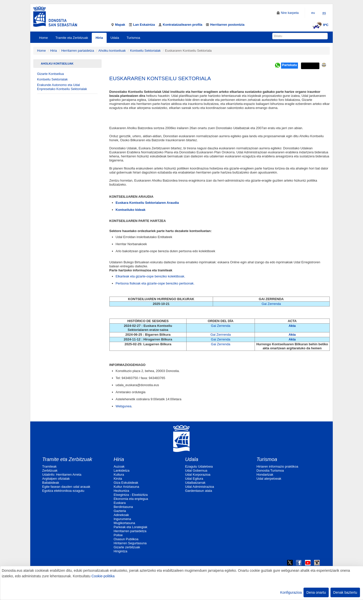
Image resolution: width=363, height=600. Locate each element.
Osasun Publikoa (126, 539)
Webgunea (124, 406)
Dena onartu (316, 592)
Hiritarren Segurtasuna (130, 543)
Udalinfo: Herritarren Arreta (61, 474)
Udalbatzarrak (195, 482)
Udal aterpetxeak (269, 478)
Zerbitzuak (49, 470)
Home (43, 38)
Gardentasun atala (198, 491)
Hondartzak (265, 474)
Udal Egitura (194, 478)
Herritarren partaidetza (77, 50)
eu (313, 13)
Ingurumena (122, 519)
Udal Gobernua (196, 470)
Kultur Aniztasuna (126, 487)
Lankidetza (122, 470)
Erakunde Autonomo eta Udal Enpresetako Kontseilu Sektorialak (62, 87)
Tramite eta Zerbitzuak (71, 38)
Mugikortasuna (124, 523)
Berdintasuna (123, 507)
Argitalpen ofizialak (56, 478)
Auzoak (119, 466)
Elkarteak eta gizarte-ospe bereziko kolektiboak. (150, 276)
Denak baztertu (345, 592)
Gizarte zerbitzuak (127, 547)
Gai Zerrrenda (220, 334)
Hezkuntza (121, 491)
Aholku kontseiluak (112, 50)
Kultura (119, 474)
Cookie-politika (103, 576)
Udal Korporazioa (197, 474)
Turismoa (133, 38)
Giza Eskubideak (126, 482)
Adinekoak (121, 515)
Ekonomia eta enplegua (131, 499)
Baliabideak (50, 482)
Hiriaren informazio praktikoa (277, 466)
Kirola (118, 478)
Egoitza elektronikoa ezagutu (63, 491)
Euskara (120, 503)
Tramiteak (49, 466)
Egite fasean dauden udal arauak (66, 487)
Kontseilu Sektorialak (145, 50)
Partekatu (289, 65)
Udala (114, 38)
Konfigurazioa (291, 592)
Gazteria (120, 511)
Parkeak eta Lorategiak (130, 527)
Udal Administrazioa (199, 487)
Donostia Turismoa (270, 470)
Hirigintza (120, 551)
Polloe (118, 535)
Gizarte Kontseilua (50, 74)
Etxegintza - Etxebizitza (131, 495)
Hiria (99, 38)
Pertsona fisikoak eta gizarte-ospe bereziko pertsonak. (155, 283)
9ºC (319, 25)
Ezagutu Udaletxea (199, 466)
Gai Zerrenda (271, 304)
